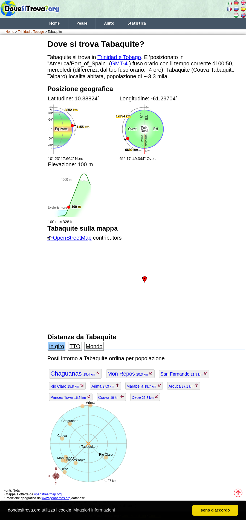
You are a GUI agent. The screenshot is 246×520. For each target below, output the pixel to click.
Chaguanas (75, 373)
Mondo (94, 346)
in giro (56, 346)
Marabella (144, 386)
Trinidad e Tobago (31, 32)
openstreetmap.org (48, 494)
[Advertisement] (23, 120)
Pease (82, 23)
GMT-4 (119, 63)
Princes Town (70, 397)
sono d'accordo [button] (215, 510)
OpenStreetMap (72, 238)
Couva (111, 397)
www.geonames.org (56, 498)
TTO (75, 346)
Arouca (184, 386)
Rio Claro (67, 386)
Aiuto (109, 23)
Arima (105, 386)
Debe (145, 397)
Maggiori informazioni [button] (94, 510)
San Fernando (184, 374)
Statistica (137, 23)
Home (54, 23)
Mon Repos (131, 374)
